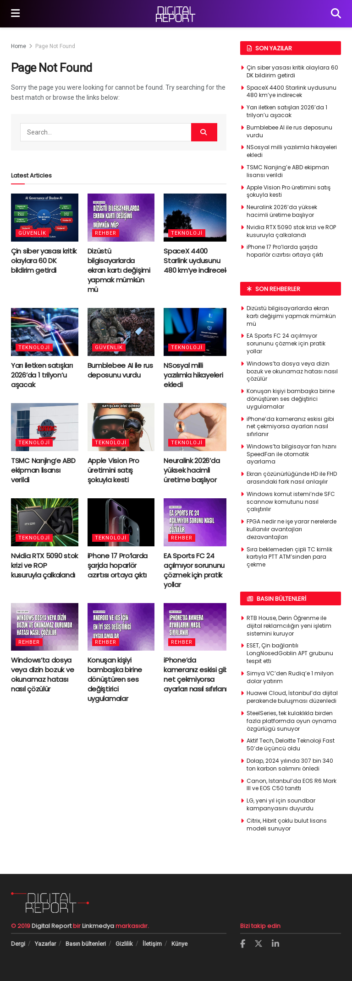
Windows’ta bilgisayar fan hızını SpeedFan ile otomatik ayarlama (291, 454)
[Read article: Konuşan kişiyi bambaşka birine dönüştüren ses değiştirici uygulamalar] (121, 627)
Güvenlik (32, 233)
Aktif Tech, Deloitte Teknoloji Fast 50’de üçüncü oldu (291, 744)
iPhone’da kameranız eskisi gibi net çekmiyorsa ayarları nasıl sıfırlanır (197, 674)
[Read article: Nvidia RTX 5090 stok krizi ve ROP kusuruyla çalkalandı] (44, 522)
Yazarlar (45, 943)
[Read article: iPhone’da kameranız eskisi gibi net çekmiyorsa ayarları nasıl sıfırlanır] (197, 627)
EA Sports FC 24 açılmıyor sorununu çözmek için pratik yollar (194, 570)
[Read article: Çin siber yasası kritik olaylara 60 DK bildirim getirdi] (44, 218)
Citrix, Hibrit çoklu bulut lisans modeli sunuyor (287, 824)
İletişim (152, 943)
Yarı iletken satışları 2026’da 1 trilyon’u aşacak (41, 375)
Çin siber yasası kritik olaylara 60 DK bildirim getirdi (44, 260)
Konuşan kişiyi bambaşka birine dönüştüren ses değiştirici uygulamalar (115, 679)
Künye (179, 943)
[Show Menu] (15, 13)
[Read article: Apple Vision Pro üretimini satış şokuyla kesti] (121, 427)
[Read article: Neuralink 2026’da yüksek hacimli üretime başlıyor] (197, 427)
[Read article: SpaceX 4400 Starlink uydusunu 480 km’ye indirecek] (197, 218)
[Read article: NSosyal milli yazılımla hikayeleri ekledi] (197, 332)
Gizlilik (124, 943)
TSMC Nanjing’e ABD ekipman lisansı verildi (43, 470)
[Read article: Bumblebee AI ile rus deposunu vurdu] (121, 332)
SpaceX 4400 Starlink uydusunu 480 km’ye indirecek (195, 260)
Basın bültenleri (86, 943)
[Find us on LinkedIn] (275, 944)
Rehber (105, 233)
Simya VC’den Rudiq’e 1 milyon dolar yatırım (290, 677)
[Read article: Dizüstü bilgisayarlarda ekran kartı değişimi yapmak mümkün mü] (121, 218)
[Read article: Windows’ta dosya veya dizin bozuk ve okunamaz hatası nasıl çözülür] (44, 627)
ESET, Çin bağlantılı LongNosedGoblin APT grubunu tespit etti (290, 653)
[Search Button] (336, 13)
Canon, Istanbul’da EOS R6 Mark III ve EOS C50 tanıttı (291, 784)
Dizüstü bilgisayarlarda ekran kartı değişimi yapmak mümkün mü (119, 270)
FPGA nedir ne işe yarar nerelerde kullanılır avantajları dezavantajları (291, 529)
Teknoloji (187, 233)
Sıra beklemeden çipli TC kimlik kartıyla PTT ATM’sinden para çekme (289, 557)
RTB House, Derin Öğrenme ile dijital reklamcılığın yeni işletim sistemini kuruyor (289, 625)
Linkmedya (99, 926)
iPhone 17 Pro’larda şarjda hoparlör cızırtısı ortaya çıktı (118, 565)
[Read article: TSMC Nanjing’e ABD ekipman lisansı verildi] (44, 427)
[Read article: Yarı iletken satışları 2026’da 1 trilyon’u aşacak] (44, 332)
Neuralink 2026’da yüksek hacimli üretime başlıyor (192, 470)
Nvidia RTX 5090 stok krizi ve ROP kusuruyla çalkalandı (44, 565)
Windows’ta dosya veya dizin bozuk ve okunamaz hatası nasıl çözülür (42, 674)
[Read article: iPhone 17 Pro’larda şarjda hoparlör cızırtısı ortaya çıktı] (121, 522)
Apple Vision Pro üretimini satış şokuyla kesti (113, 470)
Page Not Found (55, 46)
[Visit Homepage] (175, 13)
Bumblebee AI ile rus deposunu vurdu (120, 370)
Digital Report (52, 926)
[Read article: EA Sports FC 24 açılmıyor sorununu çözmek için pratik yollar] (197, 522)
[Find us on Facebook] (242, 944)
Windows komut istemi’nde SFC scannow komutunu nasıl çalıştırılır (291, 501)
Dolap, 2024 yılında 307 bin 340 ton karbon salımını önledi (290, 764)
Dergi (18, 943)
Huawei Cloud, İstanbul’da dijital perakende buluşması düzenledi (292, 697)
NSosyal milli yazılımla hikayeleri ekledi (193, 375)
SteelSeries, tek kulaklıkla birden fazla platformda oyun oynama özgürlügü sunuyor (291, 721)
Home (18, 46)
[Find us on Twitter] (258, 943)
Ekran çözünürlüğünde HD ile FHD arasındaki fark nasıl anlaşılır (292, 477)
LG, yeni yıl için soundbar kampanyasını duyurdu (281, 804)
